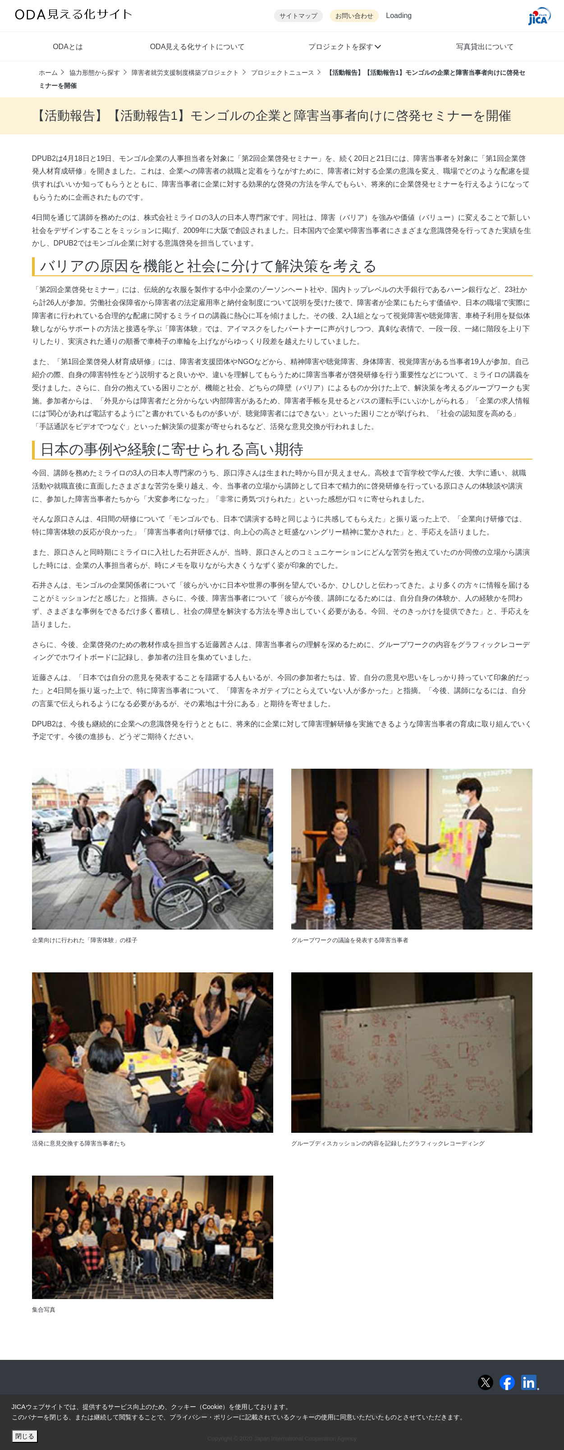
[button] (344, 47)
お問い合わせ (354, 16)
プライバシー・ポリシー (204, 1417)
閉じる (24, 1436)
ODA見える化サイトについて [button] (197, 46)
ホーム (48, 72)
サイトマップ (298, 16)
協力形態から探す (94, 72)
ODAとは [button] (68, 46)
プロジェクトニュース (282, 72)
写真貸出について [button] (485, 46)
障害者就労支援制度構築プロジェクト (185, 72)
